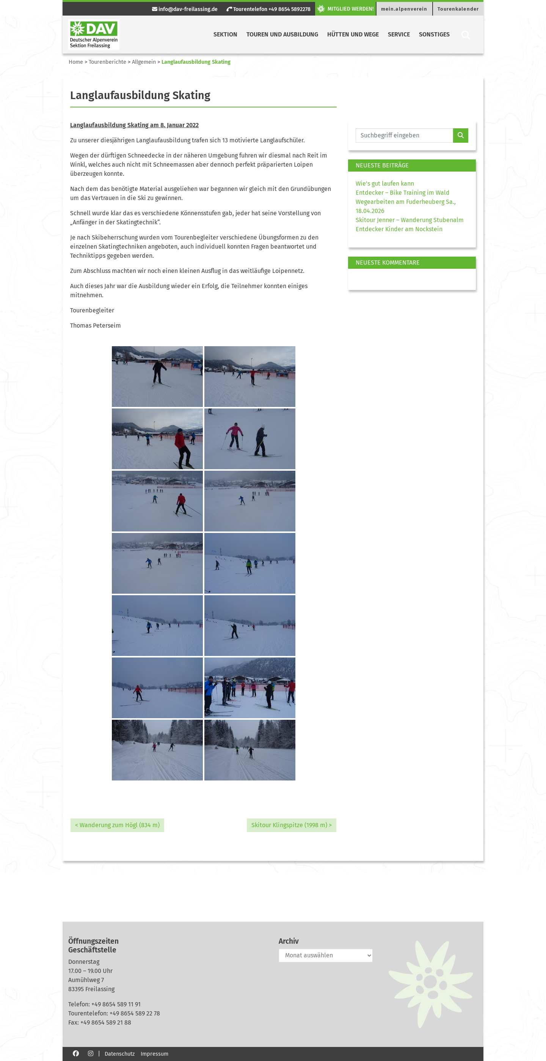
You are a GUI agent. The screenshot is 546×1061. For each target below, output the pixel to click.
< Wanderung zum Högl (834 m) (117, 825)
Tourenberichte (107, 62)
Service (399, 34)
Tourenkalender (458, 9)
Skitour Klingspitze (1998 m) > (291, 825)
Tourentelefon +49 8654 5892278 (268, 9)
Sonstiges (434, 34)
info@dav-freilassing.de (185, 9)
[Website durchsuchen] (404, 135)
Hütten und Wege (353, 34)
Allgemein (144, 62)
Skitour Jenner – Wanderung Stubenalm (410, 220)
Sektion (225, 34)
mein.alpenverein (404, 9)
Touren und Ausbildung (282, 34)
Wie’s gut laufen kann (385, 183)
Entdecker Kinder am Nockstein (399, 229)
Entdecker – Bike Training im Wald (403, 192)
